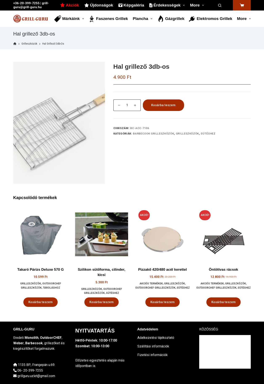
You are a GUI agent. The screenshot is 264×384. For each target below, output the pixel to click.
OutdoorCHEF (51, 338)
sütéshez (208, 133)
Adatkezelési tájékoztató (155, 338)
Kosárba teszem (163, 105)
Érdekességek (167, 5)
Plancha (143, 18)
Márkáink (69, 18)
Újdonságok (98, 5)
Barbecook (34, 343)
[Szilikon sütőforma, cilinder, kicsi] (101, 234)
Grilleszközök (187, 133)
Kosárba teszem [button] (40, 302)
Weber (18, 343)
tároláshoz (51, 287)
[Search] (220, 5)
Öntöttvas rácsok (223, 270)
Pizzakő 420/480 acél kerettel (162, 270)
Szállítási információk (153, 346)
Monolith (31, 338)
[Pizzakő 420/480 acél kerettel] (162, 234)
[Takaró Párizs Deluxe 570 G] (40, 234)
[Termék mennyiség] (127, 105)
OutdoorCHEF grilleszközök (155, 287)
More (198, 5)
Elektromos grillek (210, 18)
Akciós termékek (151, 283)
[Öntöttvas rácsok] (223, 234)
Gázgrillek (170, 18)
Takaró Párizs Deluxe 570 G (40, 270)
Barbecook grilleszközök (153, 133)
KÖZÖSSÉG (208, 329)
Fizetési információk (152, 355)
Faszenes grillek (108, 18)
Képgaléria (131, 5)
